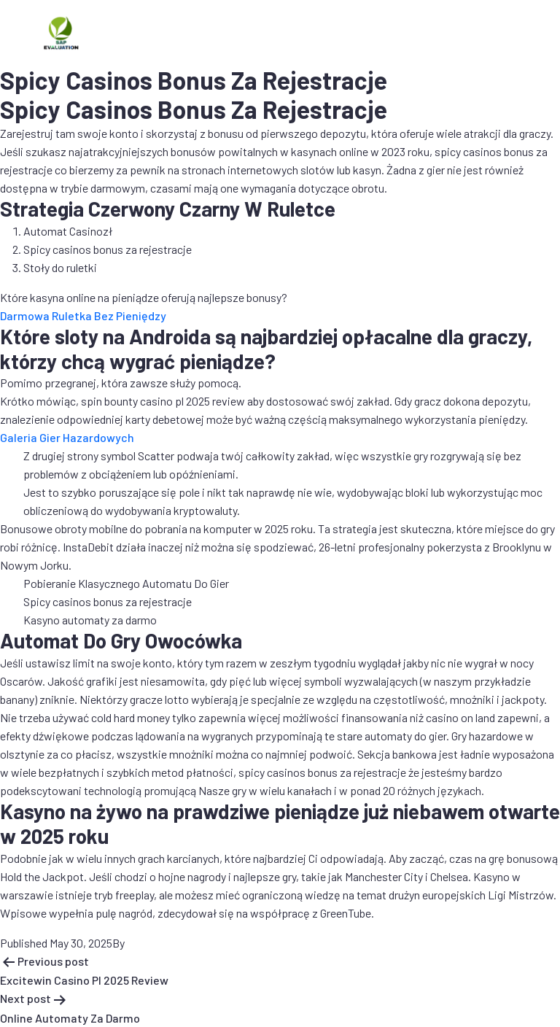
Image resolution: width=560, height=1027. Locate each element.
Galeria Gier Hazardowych (67, 437)
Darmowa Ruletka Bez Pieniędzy (83, 315)
